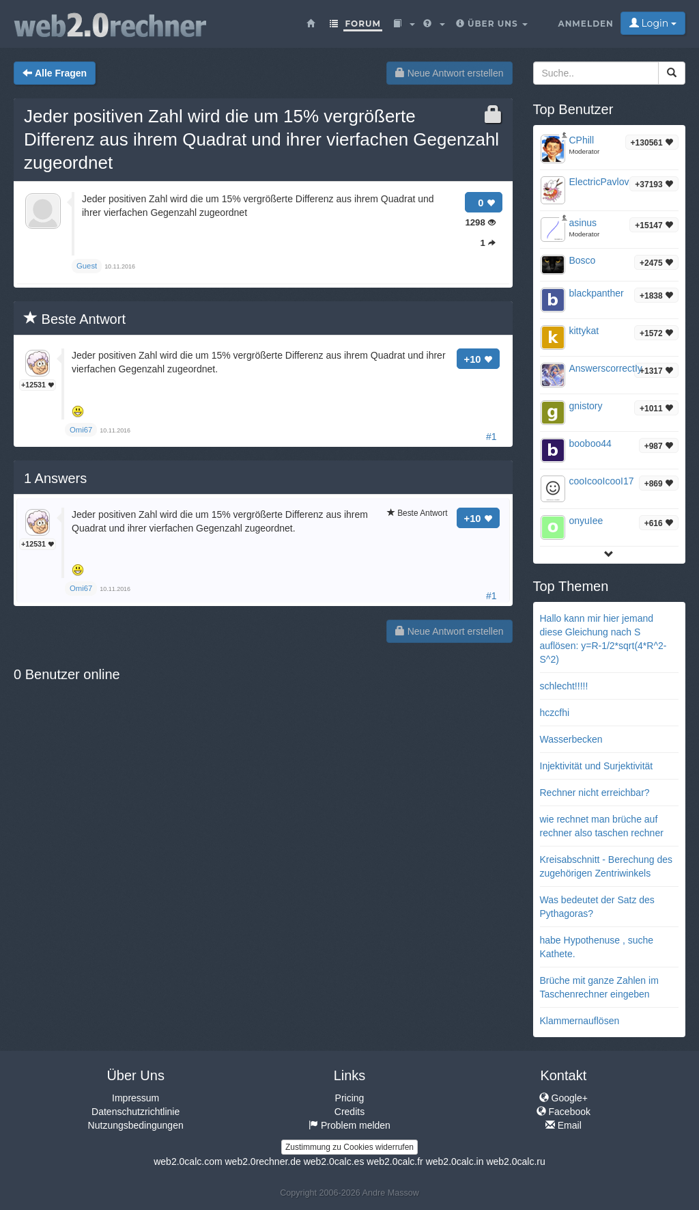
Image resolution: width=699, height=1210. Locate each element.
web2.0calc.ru (515, 1161)
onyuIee (586, 520)
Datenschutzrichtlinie (135, 1111)
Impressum (135, 1097)
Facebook (563, 1111)
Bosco (582, 260)
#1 (491, 436)
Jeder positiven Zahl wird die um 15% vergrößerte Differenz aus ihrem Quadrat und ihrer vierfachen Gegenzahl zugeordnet (261, 139)
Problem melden (349, 1125)
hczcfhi (555, 712)
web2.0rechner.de (262, 1161)
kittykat (584, 330)
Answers (55, 478)
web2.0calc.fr (395, 1161)
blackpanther (596, 293)
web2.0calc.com (188, 1161)
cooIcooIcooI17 (601, 481)
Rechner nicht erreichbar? (595, 792)
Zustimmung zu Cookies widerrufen (349, 1147)
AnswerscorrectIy (605, 368)
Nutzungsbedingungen (136, 1125)
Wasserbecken (571, 739)
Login (652, 23)
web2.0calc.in (455, 1161)
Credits (349, 1111)
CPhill (582, 140)
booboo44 (590, 443)
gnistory (586, 405)
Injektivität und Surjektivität (596, 765)
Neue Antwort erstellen (449, 73)
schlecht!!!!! (564, 685)
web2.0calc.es (334, 1161)
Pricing (350, 1097)
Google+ (563, 1097)
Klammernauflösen (580, 1020)
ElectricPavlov (599, 181)
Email (563, 1125)
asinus (583, 222)
